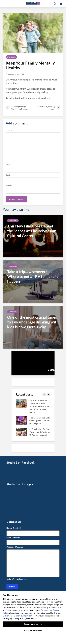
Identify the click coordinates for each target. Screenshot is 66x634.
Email (8, 175)
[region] (33, 612)
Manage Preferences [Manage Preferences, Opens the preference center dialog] (33, 630)
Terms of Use (46, 610)
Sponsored (11, 57)
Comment (10, 130)
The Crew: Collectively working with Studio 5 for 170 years (39, 420)
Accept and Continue (33, 624)
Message (15, 547)
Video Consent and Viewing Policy (17, 616)
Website (9, 185)
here (47, 98)
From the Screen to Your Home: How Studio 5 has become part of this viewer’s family (39, 406)
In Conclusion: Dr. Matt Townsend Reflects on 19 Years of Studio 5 (39, 432)
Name (9, 164)
